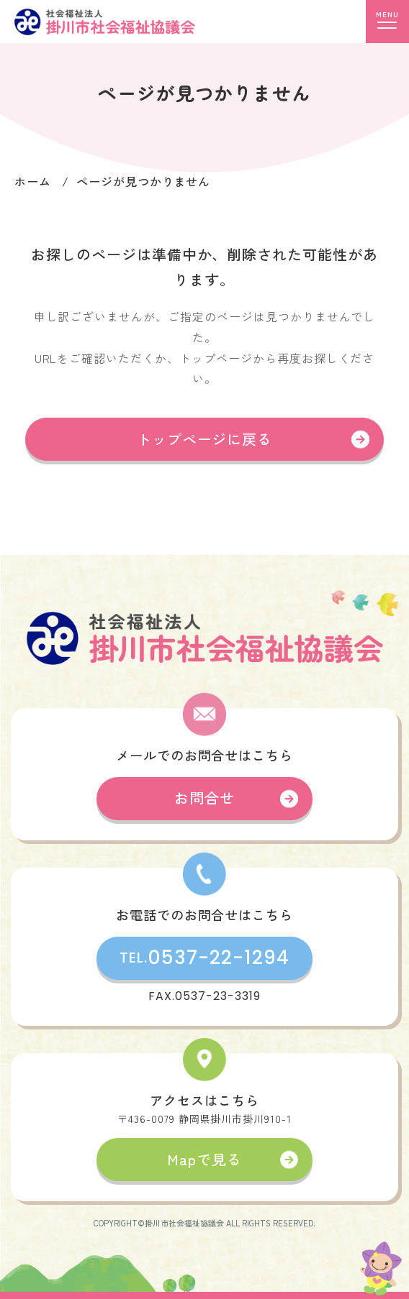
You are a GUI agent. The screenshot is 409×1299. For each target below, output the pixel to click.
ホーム (32, 181)
